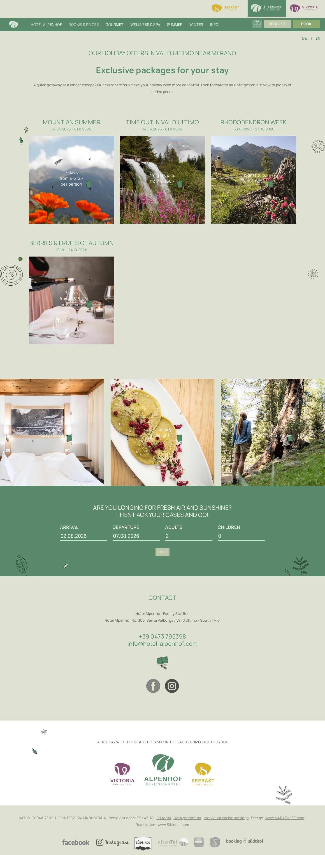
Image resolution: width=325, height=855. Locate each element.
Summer (175, 24)
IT (311, 38)
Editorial (163, 817)
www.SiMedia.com (173, 824)
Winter (196, 24)
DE (304, 38)
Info (214, 24)
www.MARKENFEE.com (284, 817)
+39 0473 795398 (162, 636)
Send (162, 552)
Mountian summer (71, 122)
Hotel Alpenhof (46, 24)
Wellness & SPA (145, 24)
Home (18, 24)
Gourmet (115, 24)
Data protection (187, 817)
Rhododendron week (253, 122)
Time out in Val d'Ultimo (162, 122)
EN (318, 38)
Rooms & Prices (84, 24)
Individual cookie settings (226, 817)
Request (278, 24)
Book (308, 24)
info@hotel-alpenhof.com (163, 643)
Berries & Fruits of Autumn (71, 243)
